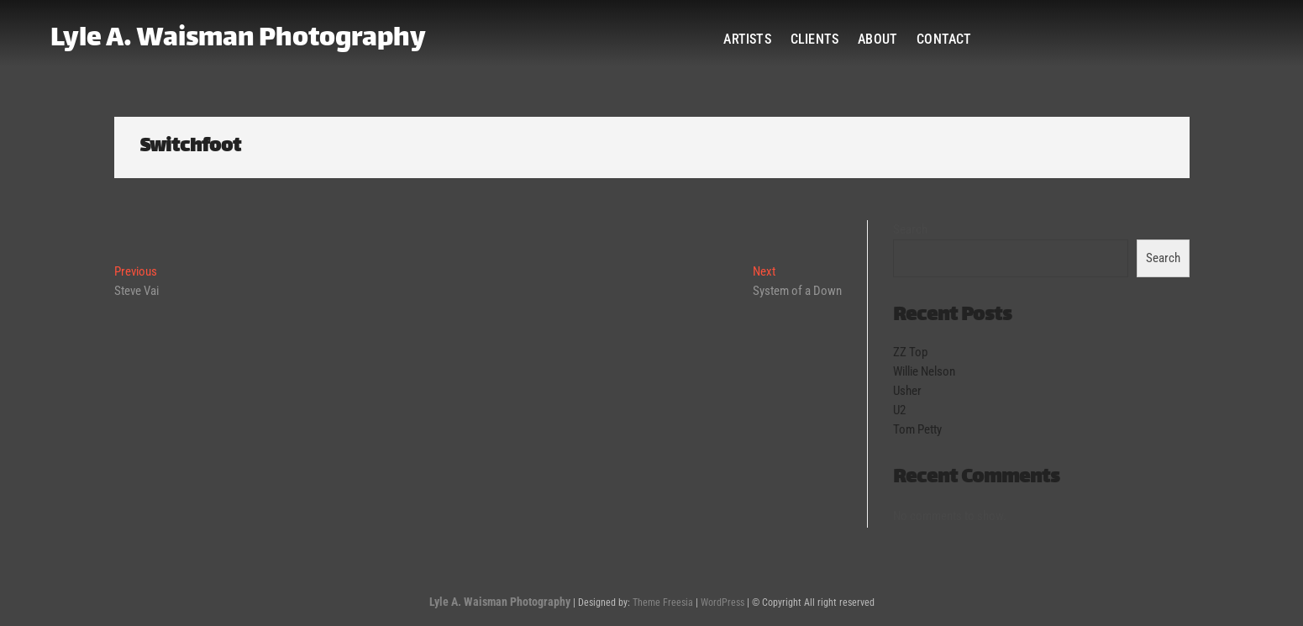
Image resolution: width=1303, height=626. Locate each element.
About (877, 39)
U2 (899, 410)
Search (910, 229)
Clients (814, 39)
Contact (944, 39)
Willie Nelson (924, 371)
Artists (746, 39)
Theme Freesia (663, 602)
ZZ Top (910, 352)
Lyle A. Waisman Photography (238, 39)
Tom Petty (917, 429)
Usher (907, 390)
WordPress (722, 602)
